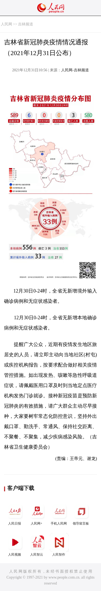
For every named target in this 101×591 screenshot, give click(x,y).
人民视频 (15, 544)
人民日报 (15, 513)
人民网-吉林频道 (75, 70)
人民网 (6, 24)
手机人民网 (59, 513)
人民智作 (59, 544)
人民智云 (37, 544)
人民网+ (37, 513)
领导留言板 (81, 513)
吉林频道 (25, 24)
